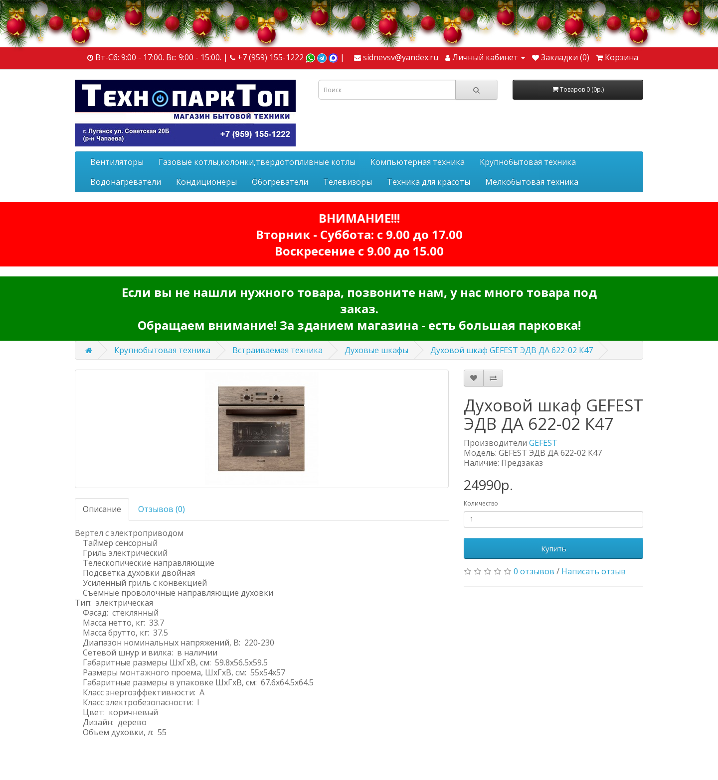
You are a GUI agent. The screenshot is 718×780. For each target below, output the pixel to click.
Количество (481, 503)
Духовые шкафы (376, 350)
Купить (553, 548)
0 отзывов (534, 571)
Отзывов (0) (161, 509)
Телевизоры (347, 181)
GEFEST (543, 442)
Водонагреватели (125, 181)
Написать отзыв (593, 571)
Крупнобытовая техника (528, 161)
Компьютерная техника (417, 161)
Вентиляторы (117, 161)
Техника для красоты (428, 181)
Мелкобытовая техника (531, 181)
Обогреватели (280, 181)
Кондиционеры (206, 181)
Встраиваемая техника (277, 350)
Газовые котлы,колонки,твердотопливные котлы (257, 161)
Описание (102, 509)
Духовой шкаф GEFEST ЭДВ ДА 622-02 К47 (511, 350)
